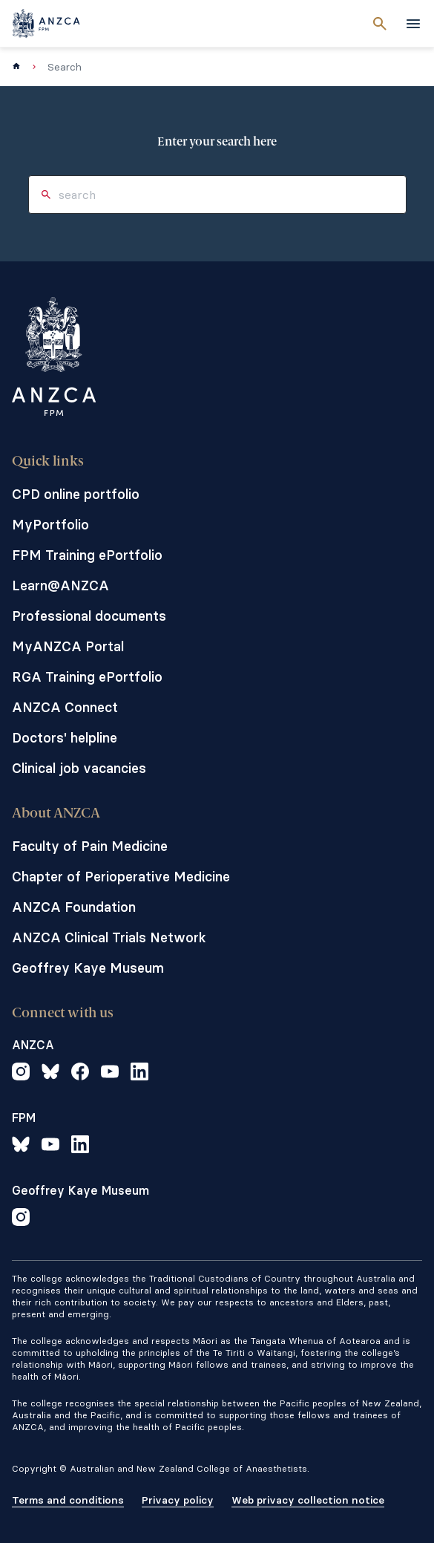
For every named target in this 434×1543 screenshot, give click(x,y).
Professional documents (89, 615)
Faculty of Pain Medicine (90, 846)
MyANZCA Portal (68, 646)
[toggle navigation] (413, 24)
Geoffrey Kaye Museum (88, 967)
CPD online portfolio (75, 494)
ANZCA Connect (65, 707)
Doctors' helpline (64, 737)
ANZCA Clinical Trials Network (109, 937)
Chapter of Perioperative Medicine (121, 876)
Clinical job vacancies (79, 768)
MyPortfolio (50, 524)
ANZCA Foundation (74, 907)
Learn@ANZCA (60, 585)
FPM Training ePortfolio (87, 555)
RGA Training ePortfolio (87, 676)
